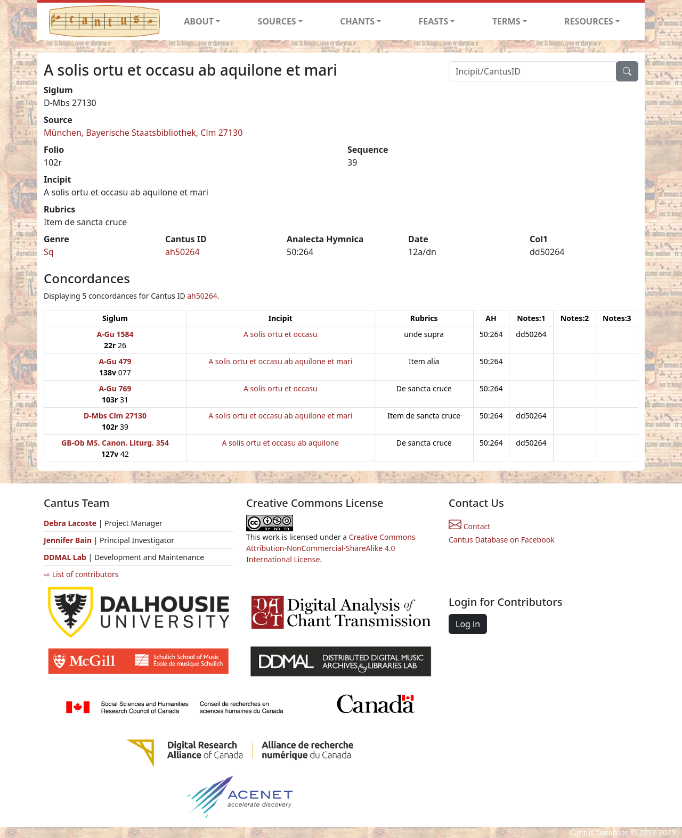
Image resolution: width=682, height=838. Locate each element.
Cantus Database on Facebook (502, 540)
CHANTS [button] (357, 21)
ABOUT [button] (199, 21)
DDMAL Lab (65, 557)
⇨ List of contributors (81, 574)
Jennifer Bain (69, 540)
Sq (49, 252)
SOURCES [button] (277, 21)
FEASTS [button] (434, 21)
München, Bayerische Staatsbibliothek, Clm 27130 (143, 132)
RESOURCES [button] (588, 21)
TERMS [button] (506, 21)
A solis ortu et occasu (280, 334)
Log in (468, 624)
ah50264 (182, 252)
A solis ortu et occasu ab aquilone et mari (280, 361)
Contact (469, 526)
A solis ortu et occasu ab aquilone (280, 443)
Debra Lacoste (70, 523)
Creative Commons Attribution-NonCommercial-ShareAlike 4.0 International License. (331, 548)
